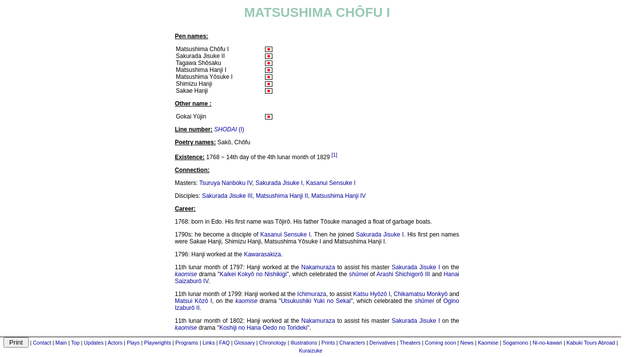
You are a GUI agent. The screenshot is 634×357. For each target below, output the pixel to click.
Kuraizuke (310, 351)
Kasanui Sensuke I (331, 182)
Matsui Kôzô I (193, 301)
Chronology (272, 343)
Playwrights (157, 343)
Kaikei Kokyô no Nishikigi (252, 274)
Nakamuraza (318, 267)
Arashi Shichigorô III (403, 274)
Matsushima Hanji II (282, 195)
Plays (133, 343)
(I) (229, 129)
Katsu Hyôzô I (371, 294)
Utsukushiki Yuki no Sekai (316, 301)
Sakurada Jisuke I (279, 182)
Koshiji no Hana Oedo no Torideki (263, 327)
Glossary (244, 343)
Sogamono (515, 343)
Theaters (410, 343)
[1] (334, 155)
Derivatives (383, 343)
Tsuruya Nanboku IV (225, 182)
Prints (328, 343)
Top (75, 343)
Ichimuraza (311, 294)
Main (61, 343)
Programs (186, 343)
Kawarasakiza (262, 254)
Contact (42, 343)
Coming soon (440, 343)
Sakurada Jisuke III (227, 195)
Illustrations (303, 343)
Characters (352, 343)
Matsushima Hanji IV (338, 195)
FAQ (224, 343)
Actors (114, 343)
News (467, 343)
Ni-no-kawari (547, 343)
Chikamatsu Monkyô (421, 294)
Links (209, 343)
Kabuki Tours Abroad (591, 343)
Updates (94, 343)
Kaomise (488, 343)
